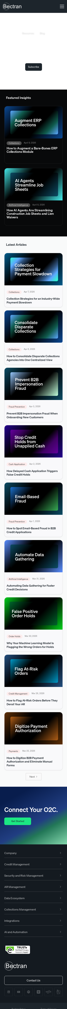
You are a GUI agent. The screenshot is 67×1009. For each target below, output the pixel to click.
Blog (42, 33)
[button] (61, 6)
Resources (28, 33)
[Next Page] (33, 776)
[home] (12, 6)
